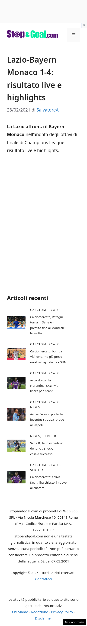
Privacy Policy (62, 612)
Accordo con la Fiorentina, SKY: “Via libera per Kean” (44, 385)
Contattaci (43, 579)
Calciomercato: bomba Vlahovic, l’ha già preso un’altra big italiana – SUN (48, 356)
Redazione (39, 612)
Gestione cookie (74, 622)
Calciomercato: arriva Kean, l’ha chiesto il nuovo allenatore (48, 482)
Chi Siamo (20, 612)
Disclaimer (43, 618)
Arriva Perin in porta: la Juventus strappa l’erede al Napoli (47, 419)
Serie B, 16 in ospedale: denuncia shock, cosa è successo (46, 448)
